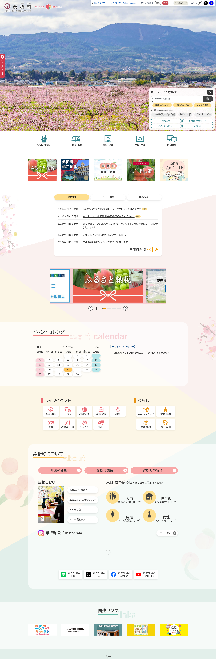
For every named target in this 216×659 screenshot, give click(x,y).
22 (68, 369)
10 (86, 360)
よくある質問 (202, 105)
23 (77, 369)
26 (40, 374)
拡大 (165, 3)
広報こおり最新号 (79, 490)
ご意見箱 (198, 126)
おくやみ (84, 427)
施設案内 (166, 121)
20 (49, 369)
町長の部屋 (59, 470)
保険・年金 (146, 427)
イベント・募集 (108, 197)
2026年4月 (68, 346)
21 (58, 369)
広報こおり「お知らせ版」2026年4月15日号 (104, 235)
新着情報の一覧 (138, 249)
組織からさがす (162, 105)
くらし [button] (143, 400)
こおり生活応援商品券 (163, 114)
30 (77, 374)
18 (96, 365)
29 (68, 374)
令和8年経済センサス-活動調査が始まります (105, 242)
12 (40, 365)
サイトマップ (116, 3)
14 (58, 365)
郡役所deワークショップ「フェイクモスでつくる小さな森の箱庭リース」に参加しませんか (120, 226)
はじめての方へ (100, 3)
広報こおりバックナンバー (83, 500)
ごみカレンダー (203, 114)
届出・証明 (165, 427)
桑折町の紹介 (152, 470)
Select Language (130, 3)
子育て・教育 (76, 145)
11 (96, 360)
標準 (158, 3)
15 (68, 365)
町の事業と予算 (78, 519)
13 (49, 365)
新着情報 (72, 197)
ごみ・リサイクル (146, 414)
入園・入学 (84, 414)
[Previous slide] (90, 308)
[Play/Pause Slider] (97, 308)
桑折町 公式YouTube (149, 574)
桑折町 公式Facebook (124, 574)
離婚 (51, 427)
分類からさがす (183, 105)
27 (49, 374)
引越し (101, 427)
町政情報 (172, 145)
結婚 (117, 414)
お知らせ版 (185, 114)
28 (58, 374)
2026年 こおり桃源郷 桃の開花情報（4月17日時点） (109, 216)
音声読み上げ (181, 3)
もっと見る (165, 533)
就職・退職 (101, 414)
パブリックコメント (166, 126)
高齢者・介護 (67, 427)
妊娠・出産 (51, 414)
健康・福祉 (108, 145)
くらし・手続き (44, 145)
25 (96, 369)
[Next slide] (125, 308)
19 (40, 369)
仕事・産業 (140, 145)
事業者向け (144, 197)
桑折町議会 (105, 470)
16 (77, 365)
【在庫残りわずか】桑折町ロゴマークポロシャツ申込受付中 (112, 209)
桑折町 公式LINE (74, 574)
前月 (39, 346)
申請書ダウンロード (197, 121)
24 (86, 369)
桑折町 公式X (99, 574)
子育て (67, 414)
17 (86, 365)
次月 (97, 346)
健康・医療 (165, 414)
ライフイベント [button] (58, 400)
